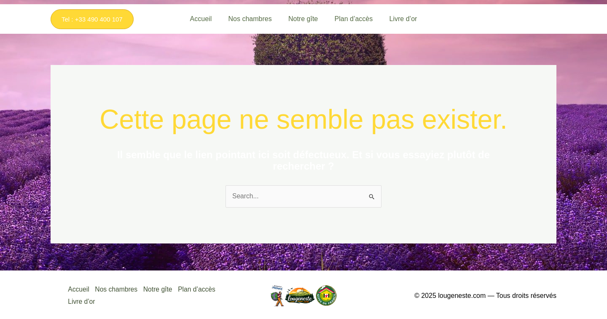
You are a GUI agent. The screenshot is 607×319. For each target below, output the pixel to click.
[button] (92, 19)
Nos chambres (117, 289)
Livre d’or (81, 300)
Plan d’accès (200, 289)
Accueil (78, 289)
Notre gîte (160, 289)
